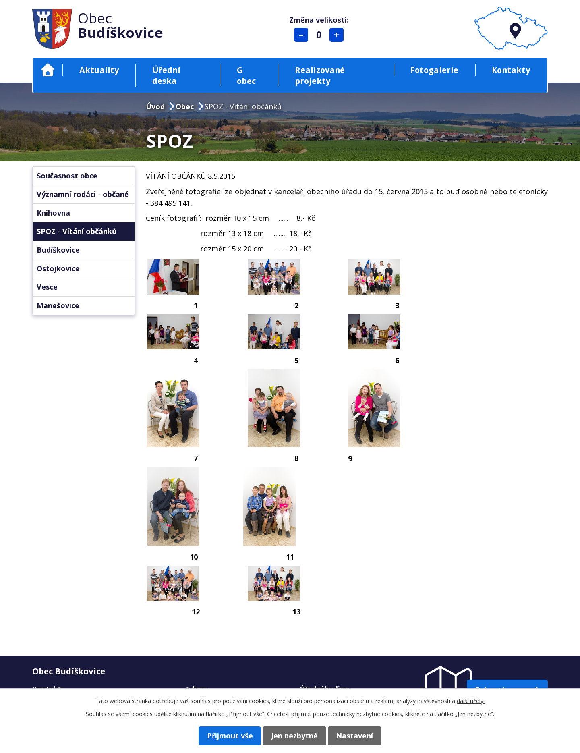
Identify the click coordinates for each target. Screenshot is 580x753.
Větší (338, 35)
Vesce (47, 287)
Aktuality (99, 69)
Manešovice (58, 305)
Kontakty (511, 69)
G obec (246, 75)
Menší (302, 35)
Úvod (47, 70)
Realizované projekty (320, 75)
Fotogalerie (434, 69)
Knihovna (53, 213)
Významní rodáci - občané (83, 194)
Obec (185, 106)
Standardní (320, 35)
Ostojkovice (58, 268)
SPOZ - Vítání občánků (77, 231)
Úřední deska (166, 75)
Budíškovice (58, 250)
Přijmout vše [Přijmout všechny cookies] (225, 735)
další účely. (471, 700)
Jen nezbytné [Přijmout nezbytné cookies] (294, 735)
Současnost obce (67, 175)
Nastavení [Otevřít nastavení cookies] (359, 735)
